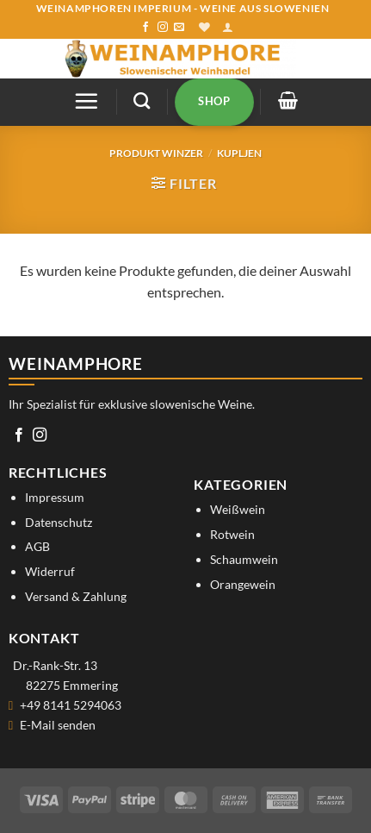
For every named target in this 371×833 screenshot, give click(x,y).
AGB (37, 546)
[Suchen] (141, 100)
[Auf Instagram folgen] (163, 28)
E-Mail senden (58, 724)
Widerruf (50, 571)
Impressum (54, 497)
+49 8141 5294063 (70, 705)
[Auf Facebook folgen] (145, 28)
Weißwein (237, 509)
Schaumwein (244, 559)
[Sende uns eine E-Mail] (179, 28)
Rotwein (232, 534)
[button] (227, 27)
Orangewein (242, 584)
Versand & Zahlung (76, 596)
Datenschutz (58, 522)
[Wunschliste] (204, 27)
